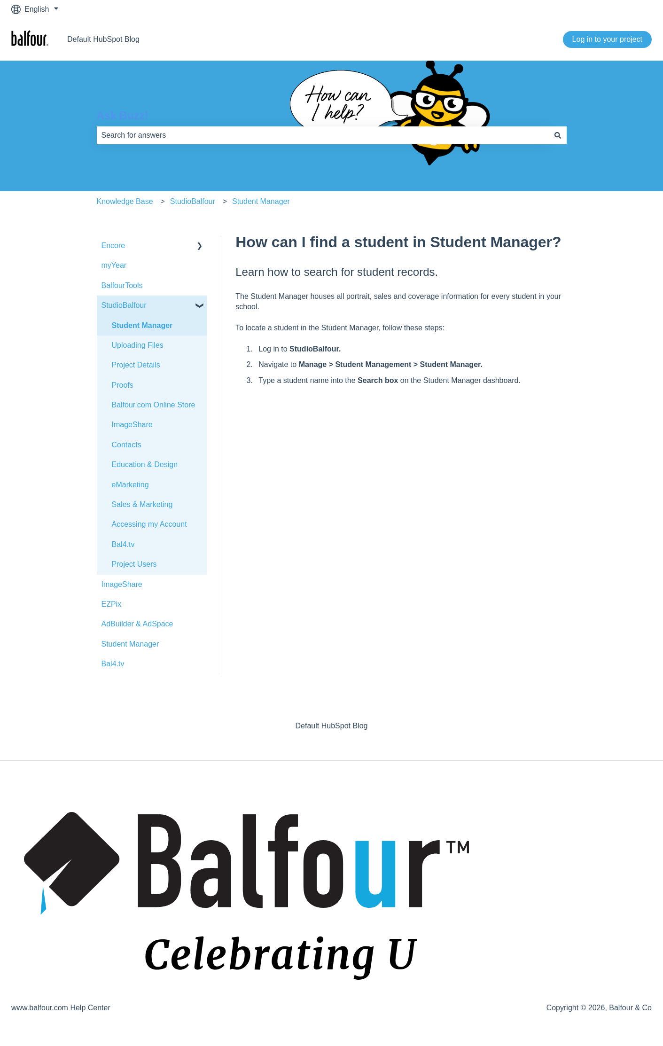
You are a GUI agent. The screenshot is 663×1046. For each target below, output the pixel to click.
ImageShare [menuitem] (132, 425)
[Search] (558, 135)
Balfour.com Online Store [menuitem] (153, 405)
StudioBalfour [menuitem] (124, 305)
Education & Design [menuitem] (145, 464)
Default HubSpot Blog (103, 39)
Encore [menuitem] (113, 246)
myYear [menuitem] (114, 265)
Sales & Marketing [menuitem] (142, 504)
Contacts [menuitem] (126, 445)
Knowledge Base (125, 201)
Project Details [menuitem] (136, 365)
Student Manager (261, 201)
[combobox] (323, 135)
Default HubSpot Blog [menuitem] (332, 726)
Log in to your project (607, 39)
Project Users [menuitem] (134, 564)
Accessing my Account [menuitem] (149, 524)
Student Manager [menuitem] (142, 325)
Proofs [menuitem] (122, 385)
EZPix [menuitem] (111, 604)
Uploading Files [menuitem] (138, 345)
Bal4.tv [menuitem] (123, 544)
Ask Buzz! (122, 115)
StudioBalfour (192, 201)
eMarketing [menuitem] (130, 485)
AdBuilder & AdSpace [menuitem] (137, 624)
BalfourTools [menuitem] (122, 285)
